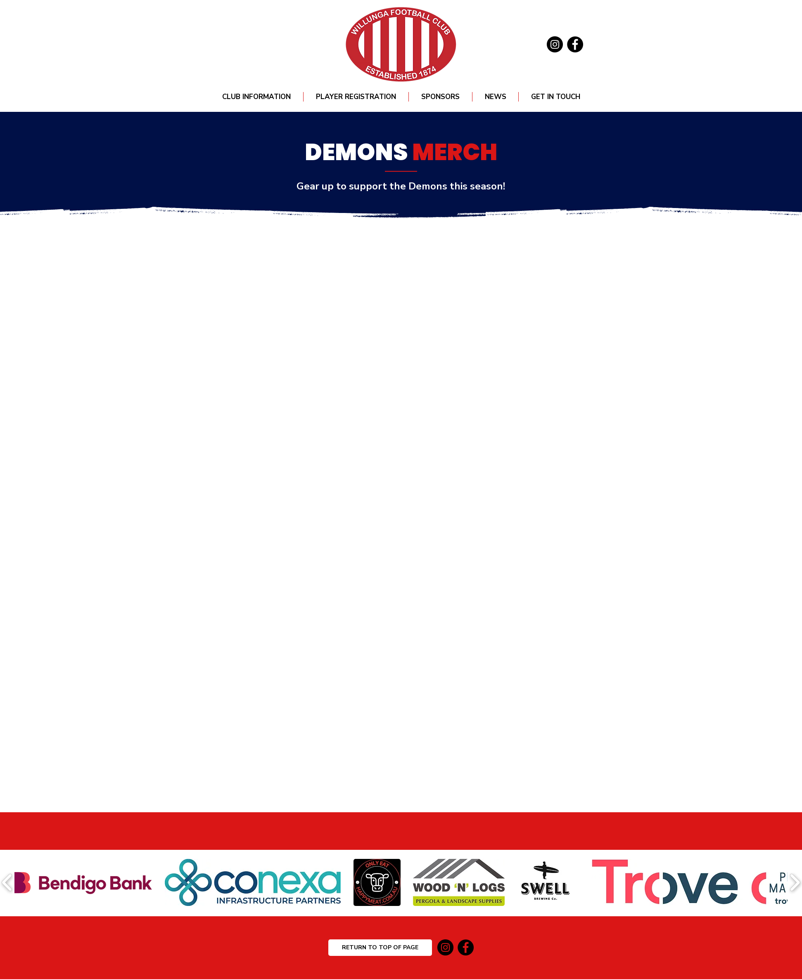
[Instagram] (555, 44)
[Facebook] (575, 44)
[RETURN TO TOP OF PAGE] (380, 947)
